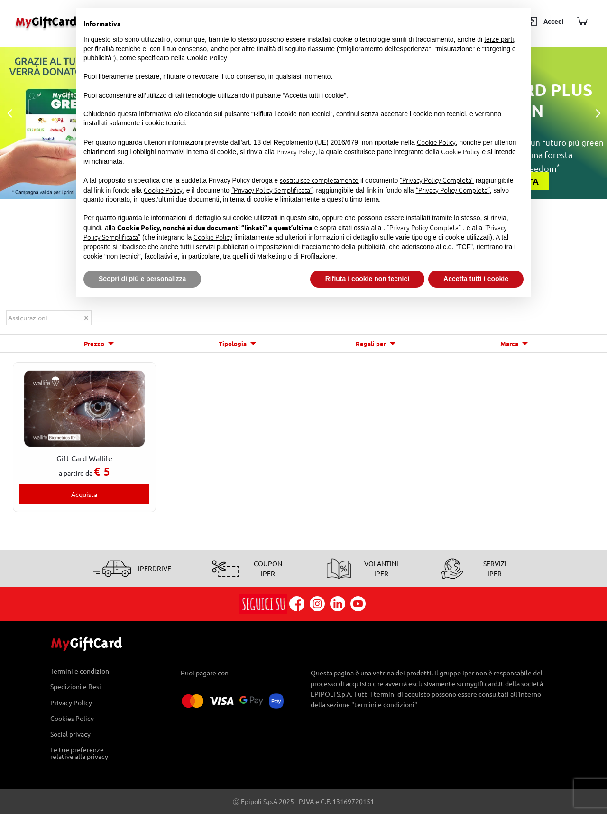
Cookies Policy (72, 718)
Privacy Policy (71, 702)
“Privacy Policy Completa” (437, 180)
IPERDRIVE (154, 568)
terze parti (499, 39)
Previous (9, 114)
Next (597, 114)
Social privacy (70, 734)
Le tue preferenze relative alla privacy (79, 753)
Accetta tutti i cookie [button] (475, 278)
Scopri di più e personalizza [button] (142, 278)
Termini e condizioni (80, 671)
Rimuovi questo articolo (86, 319)
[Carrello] (581, 22)
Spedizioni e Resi (75, 687)
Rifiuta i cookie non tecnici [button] (367, 278)
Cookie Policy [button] (207, 58)
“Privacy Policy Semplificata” (272, 190)
